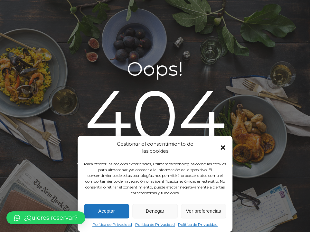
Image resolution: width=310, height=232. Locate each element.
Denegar (155, 211)
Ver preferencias (203, 211)
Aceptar (106, 211)
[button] (223, 147)
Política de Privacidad (112, 224)
